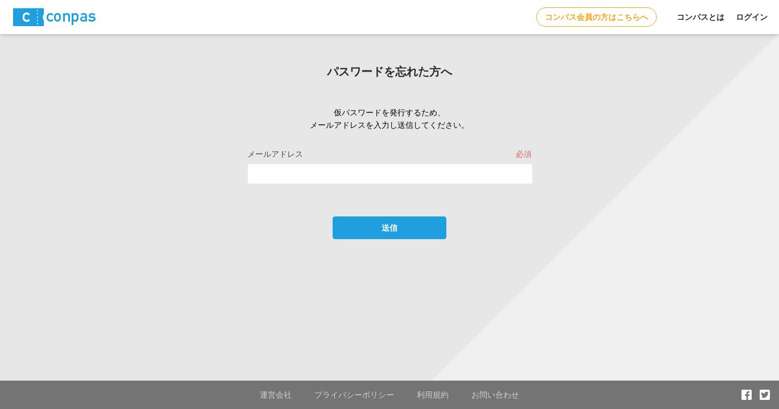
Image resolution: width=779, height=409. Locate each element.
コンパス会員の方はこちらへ (596, 17)
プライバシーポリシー (354, 394)
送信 (389, 227)
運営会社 (276, 394)
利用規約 (433, 394)
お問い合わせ (495, 394)
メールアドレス (275, 153)
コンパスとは (700, 17)
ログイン (752, 17)
